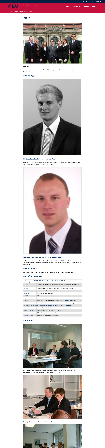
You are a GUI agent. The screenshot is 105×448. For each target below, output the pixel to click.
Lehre (67, 6)
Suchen (98, 1)
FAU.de (85, 1)
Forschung (86, 6)
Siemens (71, 288)
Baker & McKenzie (50, 298)
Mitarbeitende (76, 6)
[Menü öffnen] (94, 6)
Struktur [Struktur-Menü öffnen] (92, 1)
